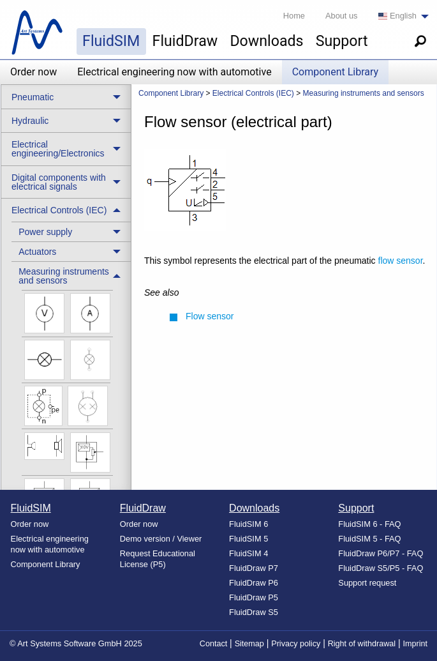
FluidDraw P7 (253, 568)
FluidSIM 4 (248, 553)
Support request (367, 583)
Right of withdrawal (362, 643)
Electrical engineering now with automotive (174, 72)
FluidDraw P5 (253, 597)
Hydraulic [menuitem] (29, 121)
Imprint (415, 643)
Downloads (266, 41)
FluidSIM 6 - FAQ (369, 524)
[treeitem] (71, 231)
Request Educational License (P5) (157, 559)
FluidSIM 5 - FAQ (369, 538)
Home (294, 15)
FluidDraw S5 (253, 612)
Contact (213, 643)
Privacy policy (295, 643)
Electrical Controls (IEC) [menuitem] (59, 210)
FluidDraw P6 (253, 583)
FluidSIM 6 (248, 524)
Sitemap (249, 643)
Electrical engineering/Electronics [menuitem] (58, 148)
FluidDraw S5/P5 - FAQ (380, 568)
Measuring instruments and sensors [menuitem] (64, 275)
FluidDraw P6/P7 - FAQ (380, 553)
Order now (33, 72)
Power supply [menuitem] (45, 232)
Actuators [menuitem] (37, 252)
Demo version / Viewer (161, 538)
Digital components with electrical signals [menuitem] (58, 182)
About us (341, 15)
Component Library (335, 72)
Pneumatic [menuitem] (32, 97)
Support (342, 41)
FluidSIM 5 (248, 538)
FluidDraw (185, 41)
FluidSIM (111, 41)
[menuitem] (400, 16)
